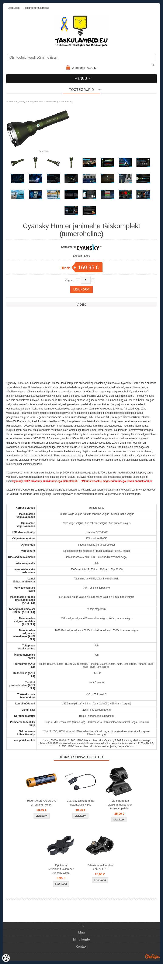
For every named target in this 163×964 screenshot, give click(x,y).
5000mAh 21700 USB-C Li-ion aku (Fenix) (41, 802)
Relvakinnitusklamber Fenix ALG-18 (100, 867)
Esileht (9, 101)
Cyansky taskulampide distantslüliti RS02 (80, 802)
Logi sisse (14, 7)
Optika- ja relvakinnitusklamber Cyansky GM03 (61, 869)
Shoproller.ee (152, 956)
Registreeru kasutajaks (35, 7)
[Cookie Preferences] (6, 958)
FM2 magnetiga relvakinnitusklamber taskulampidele (119, 804)
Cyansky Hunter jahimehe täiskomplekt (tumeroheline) (44, 101)
